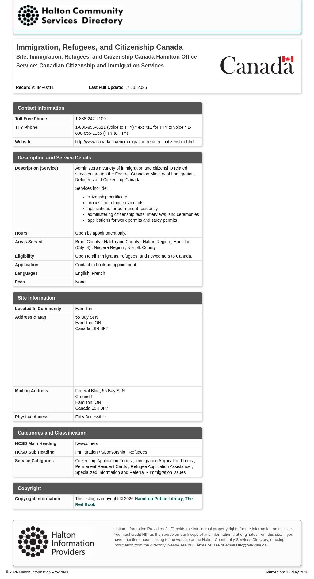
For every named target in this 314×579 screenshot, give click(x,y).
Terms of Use (207, 545)
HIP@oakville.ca (251, 545)
